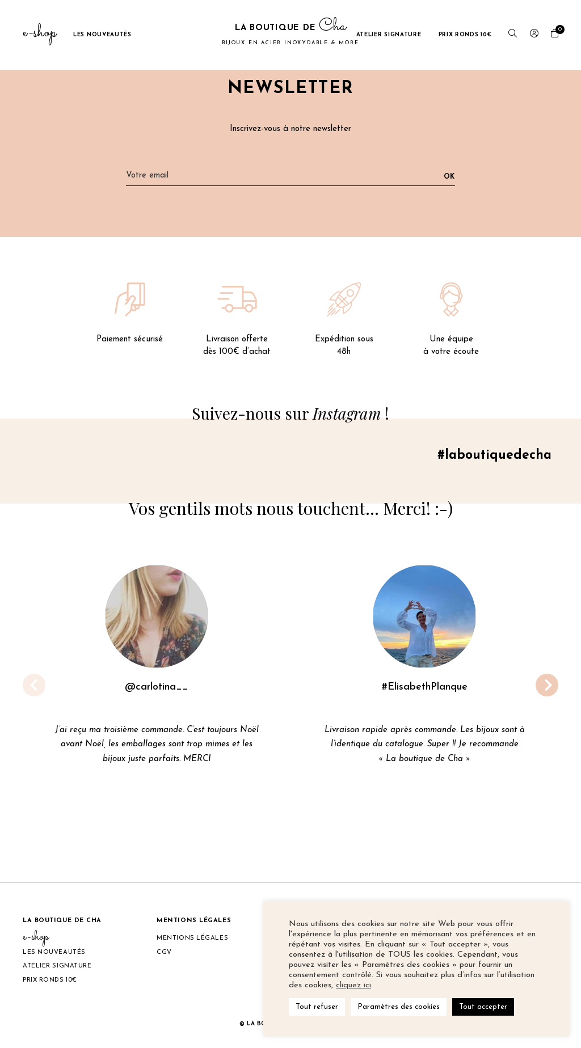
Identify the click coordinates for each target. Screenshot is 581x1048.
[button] (547, 688)
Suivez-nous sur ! (290, 413)
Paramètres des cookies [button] (398, 1007)
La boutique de (290, 34)
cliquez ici (353, 985)
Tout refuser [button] (317, 1007)
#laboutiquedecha (491, 458)
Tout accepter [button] (483, 1007)
